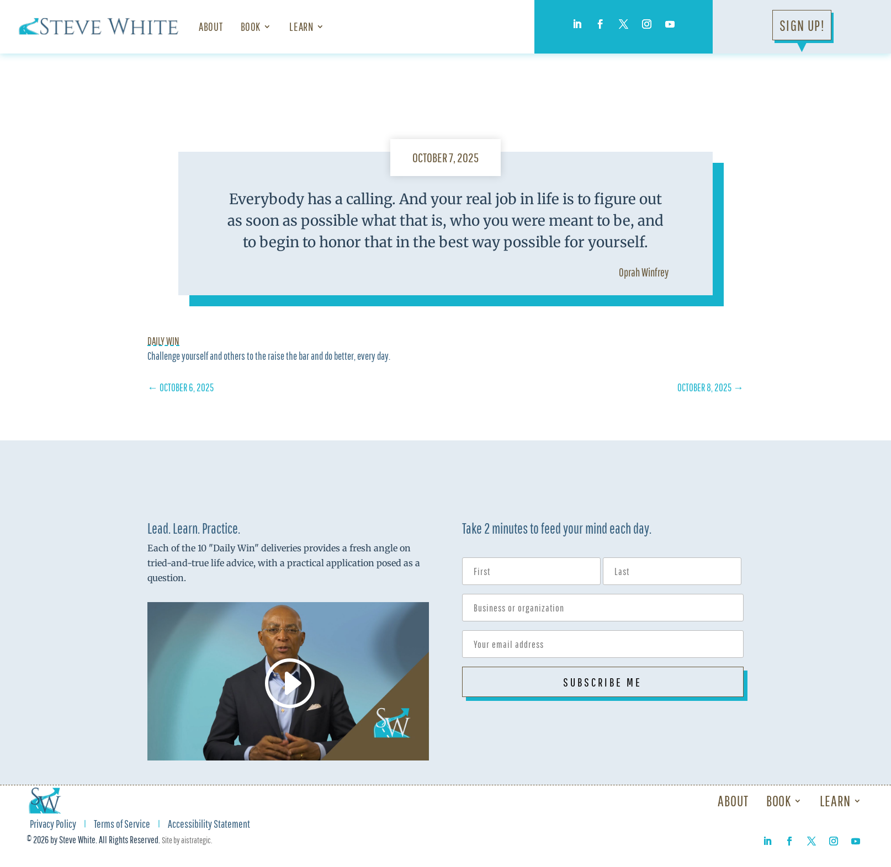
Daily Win (163, 341)
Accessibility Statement (209, 825)
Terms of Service (122, 825)
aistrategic (196, 840)
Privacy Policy (53, 825)
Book (251, 26)
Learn (301, 26)
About (210, 26)
